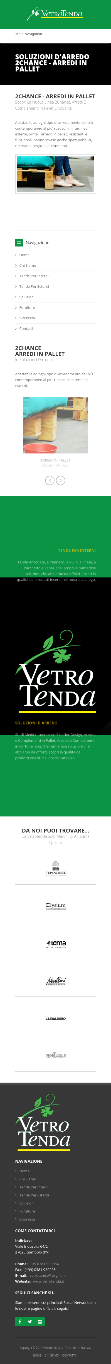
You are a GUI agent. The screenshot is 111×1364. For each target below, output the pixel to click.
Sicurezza (27, 317)
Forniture (27, 307)
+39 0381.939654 (44, 1263)
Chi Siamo (27, 265)
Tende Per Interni (34, 275)
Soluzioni (27, 296)
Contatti (26, 328)
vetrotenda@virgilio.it (48, 1275)
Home (24, 254)
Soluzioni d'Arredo (36, 725)
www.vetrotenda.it (48, 1281)
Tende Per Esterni (34, 286)
